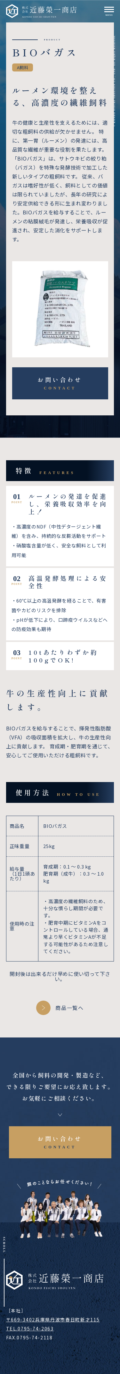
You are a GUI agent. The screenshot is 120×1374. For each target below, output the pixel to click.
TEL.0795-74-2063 (30, 1328)
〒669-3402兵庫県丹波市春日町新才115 (53, 1319)
